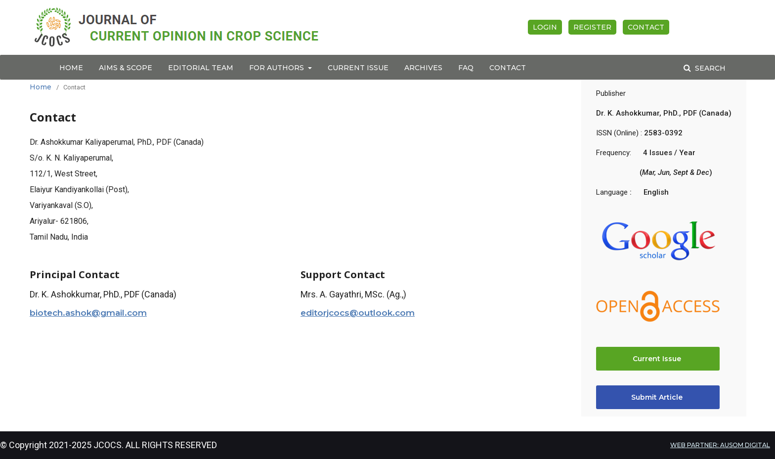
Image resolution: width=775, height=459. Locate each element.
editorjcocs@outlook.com (358, 313)
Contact (507, 67)
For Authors (277, 67)
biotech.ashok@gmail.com (88, 313)
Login (545, 27)
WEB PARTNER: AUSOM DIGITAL (720, 445)
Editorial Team (200, 67)
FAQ (466, 67)
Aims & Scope (125, 67)
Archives (423, 67)
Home (71, 67)
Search (709, 68)
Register (592, 27)
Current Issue (358, 67)
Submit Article (658, 397)
